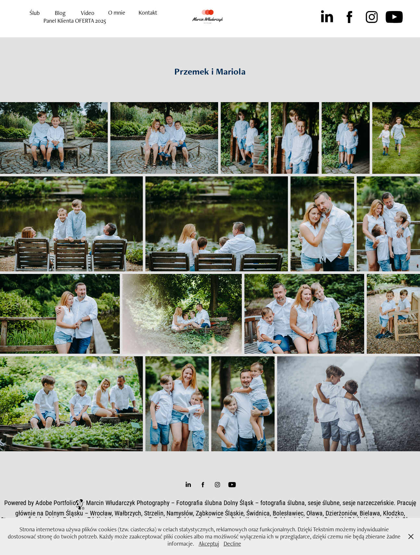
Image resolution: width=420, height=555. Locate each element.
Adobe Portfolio (55, 502)
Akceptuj (209, 543)
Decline (232, 543)
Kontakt (148, 12)
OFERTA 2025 (90, 20)
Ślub (35, 13)
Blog (60, 13)
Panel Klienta (58, 20)
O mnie (116, 12)
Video (87, 13)
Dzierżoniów (341, 513)
